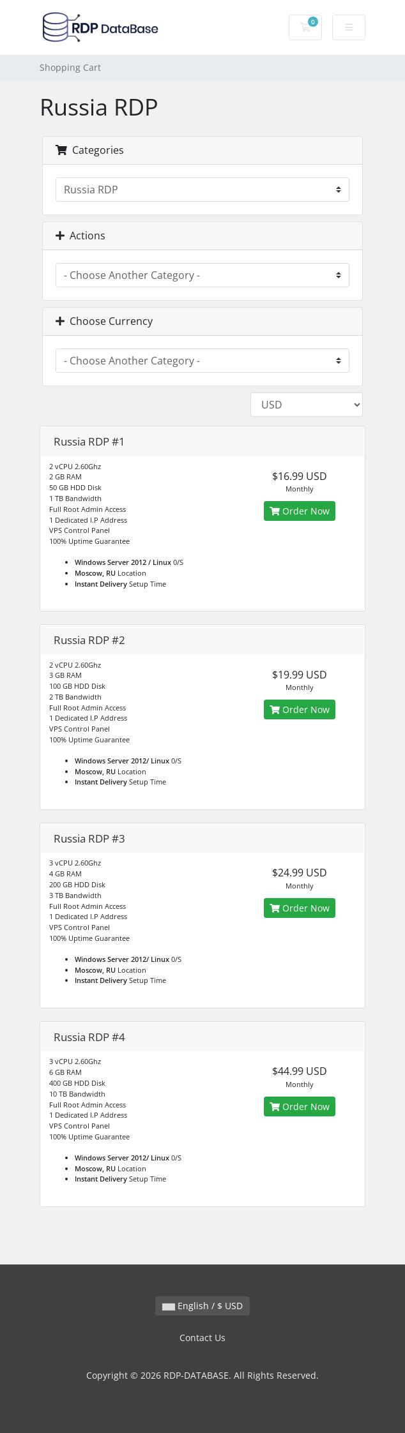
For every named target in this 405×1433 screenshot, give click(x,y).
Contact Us (202, 1338)
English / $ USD (202, 1306)
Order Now (300, 511)
